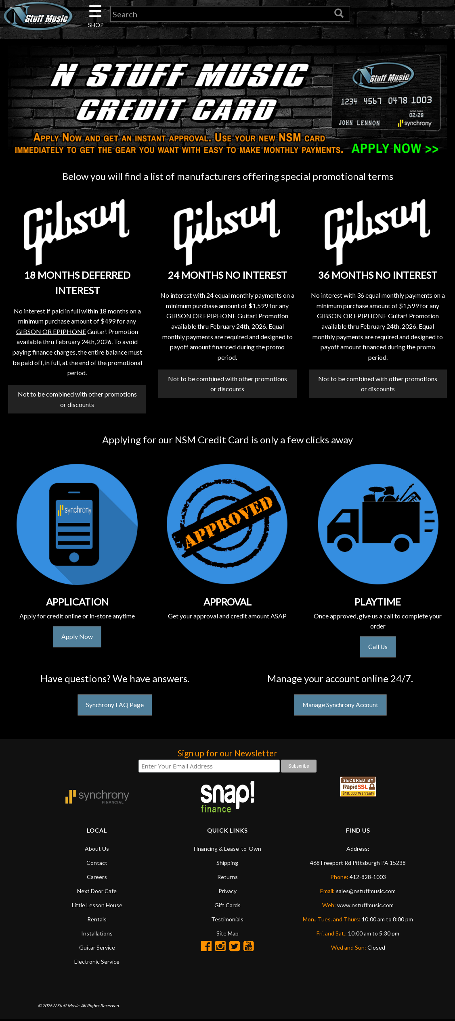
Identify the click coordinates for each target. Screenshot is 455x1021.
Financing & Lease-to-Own (227, 849)
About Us (97, 849)
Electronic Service (97, 962)
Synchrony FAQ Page (115, 706)
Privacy (227, 892)
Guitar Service (97, 948)
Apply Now (77, 637)
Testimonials (227, 920)
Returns (227, 878)
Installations (97, 934)
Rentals (97, 920)
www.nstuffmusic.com (365, 906)
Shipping (227, 863)
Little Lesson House (97, 906)
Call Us (378, 647)
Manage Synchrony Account (340, 706)
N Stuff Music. (66, 1006)
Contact (96, 863)
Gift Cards (227, 906)
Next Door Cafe (97, 892)
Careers (97, 878)
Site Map (227, 934)
